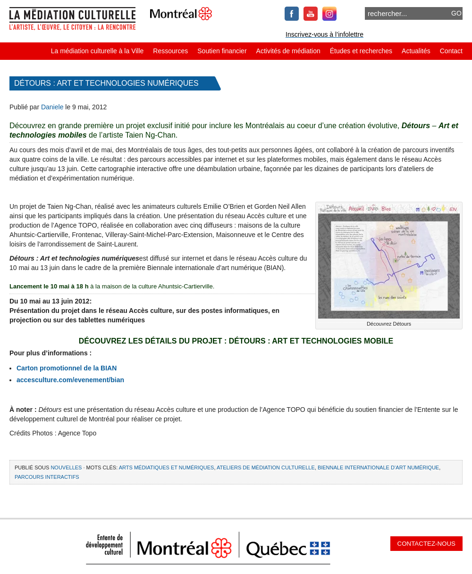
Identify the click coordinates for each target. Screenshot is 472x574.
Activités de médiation (288, 51)
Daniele (52, 107)
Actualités (416, 51)
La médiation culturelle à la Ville (97, 51)
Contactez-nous (426, 543)
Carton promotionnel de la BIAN (67, 368)
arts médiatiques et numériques (166, 467)
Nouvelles (66, 467)
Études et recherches (361, 51)
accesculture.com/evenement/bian (70, 380)
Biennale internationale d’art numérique (378, 467)
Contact (451, 51)
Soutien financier (221, 51)
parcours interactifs (47, 477)
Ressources (170, 51)
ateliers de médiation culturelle (266, 467)
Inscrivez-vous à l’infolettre (324, 34)
